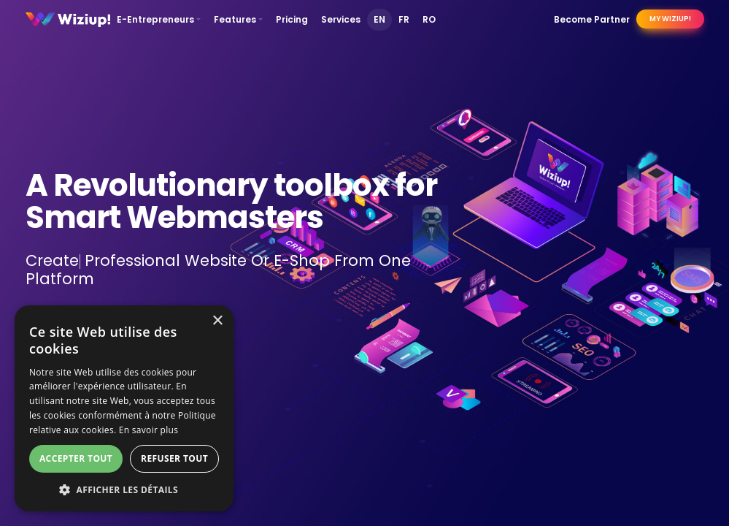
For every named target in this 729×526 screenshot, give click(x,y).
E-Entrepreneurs (155, 19)
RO (429, 19)
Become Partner (592, 19)
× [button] (217, 321)
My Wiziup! (670, 18)
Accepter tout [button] (75, 458)
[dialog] (124, 408)
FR (403, 19)
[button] (124, 489)
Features (235, 19)
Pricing (292, 19)
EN (379, 19)
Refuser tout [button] (174, 458)
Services (340, 19)
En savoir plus (148, 430)
